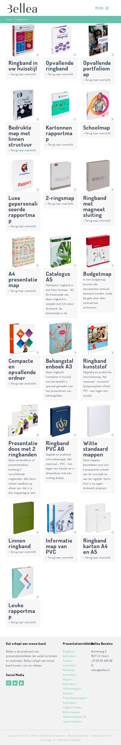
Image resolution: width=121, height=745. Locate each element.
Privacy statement (78, 735)
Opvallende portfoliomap (97, 68)
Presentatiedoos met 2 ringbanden (23, 448)
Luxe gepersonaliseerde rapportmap (23, 209)
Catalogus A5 (58, 276)
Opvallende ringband (60, 65)
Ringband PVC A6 (57, 445)
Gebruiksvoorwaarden (52, 735)
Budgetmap (97, 273)
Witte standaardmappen (95, 448)
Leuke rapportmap (22, 610)
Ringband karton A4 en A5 (95, 546)
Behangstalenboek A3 (59, 363)
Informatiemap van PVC (59, 546)
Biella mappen (71, 712)
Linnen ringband (20, 543)
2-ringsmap (60, 197)
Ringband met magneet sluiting (94, 206)
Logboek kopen (72, 707)
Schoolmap (96, 127)
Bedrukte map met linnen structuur (20, 136)
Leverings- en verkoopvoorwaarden (60, 739)
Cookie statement (101, 735)
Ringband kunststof (95, 363)
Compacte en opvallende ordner (22, 369)
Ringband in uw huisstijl (23, 65)
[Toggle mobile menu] (102, 8)
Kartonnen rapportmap (59, 133)
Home (9, 19)
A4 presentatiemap (23, 279)
